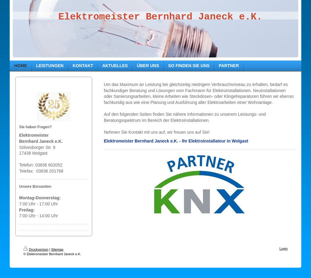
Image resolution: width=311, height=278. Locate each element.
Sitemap (57, 249)
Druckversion (35, 249)
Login (283, 248)
